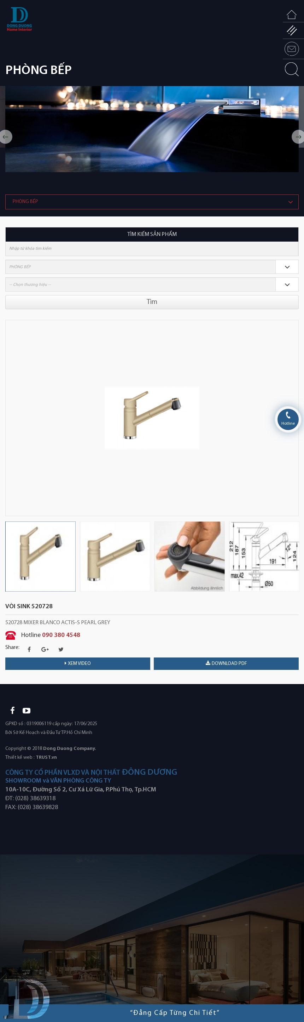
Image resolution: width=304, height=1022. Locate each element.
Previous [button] (8, 418)
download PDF (226, 663)
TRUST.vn (46, 757)
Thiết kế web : (20, 757)
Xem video (78, 663)
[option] (152, 129)
